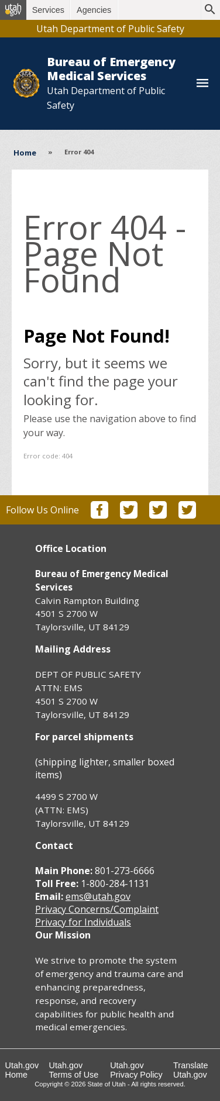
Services (48, 10)
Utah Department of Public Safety (110, 28)
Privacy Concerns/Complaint (97, 909)
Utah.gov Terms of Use (74, 1070)
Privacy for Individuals (83, 922)
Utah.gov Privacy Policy (136, 1070)
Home (24, 152)
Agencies (94, 10)
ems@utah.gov (98, 896)
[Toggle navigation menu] (202, 83)
